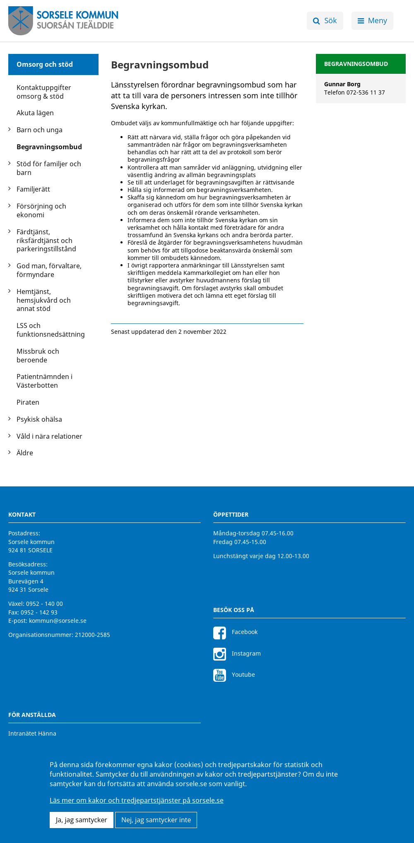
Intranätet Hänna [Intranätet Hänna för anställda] (32, 733)
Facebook (235, 632)
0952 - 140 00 (44, 603)
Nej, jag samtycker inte (156, 819)
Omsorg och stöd (45, 64)
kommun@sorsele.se (58, 620)
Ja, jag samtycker (81, 819)
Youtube (234, 674)
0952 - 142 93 (39, 612)
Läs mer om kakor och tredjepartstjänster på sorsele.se (137, 800)
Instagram (237, 653)
